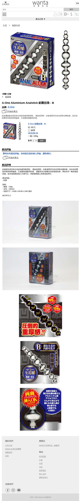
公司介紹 (8, 445)
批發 (7, 456)
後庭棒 (8, 97)
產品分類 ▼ (40, 19)
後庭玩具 (16, 25)
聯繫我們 (8, 452)
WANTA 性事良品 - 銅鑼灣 (49, 445)
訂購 (41, 460)
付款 (41, 467)
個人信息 (42, 474)
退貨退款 (42, 470)
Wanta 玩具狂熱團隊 (13, 449)
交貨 (41, 464)
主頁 (5, 25)
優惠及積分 (43, 477)
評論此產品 (9, 111)
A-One (11, 107)
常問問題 (42, 457)
